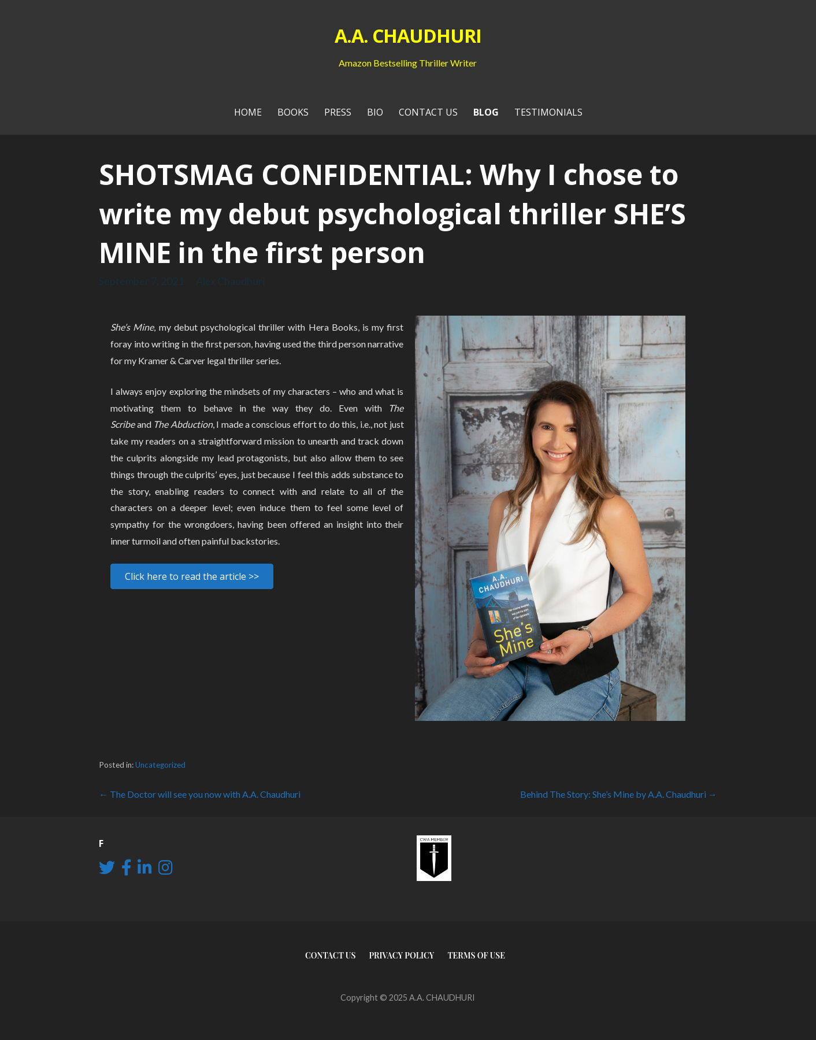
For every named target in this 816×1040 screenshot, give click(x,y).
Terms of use (476, 955)
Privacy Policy (401, 955)
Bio (375, 112)
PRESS (337, 112)
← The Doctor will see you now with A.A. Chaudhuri (200, 794)
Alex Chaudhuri (230, 281)
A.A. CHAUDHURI (408, 35)
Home (248, 112)
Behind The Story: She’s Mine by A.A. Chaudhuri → (618, 794)
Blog (486, 112)
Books (293, 112)
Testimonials (548, 112)
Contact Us (428, 112)
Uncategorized (160, 764)
